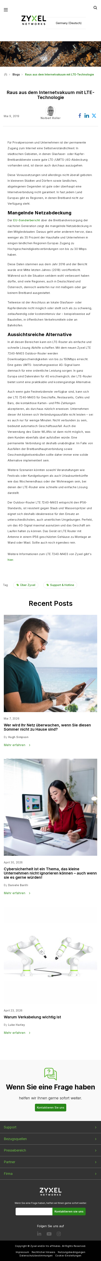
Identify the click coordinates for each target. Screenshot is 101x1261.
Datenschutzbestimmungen (36, 1255)
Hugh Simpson (18, 737)
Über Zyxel (27, 585)
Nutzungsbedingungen (71, 1252)
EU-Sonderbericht (26, 220)
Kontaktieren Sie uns (50, 1107)
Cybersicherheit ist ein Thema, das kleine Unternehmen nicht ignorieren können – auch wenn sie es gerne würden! (50, 873)
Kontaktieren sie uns (69, 1211)
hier (10, 560)
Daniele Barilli (18, 885)
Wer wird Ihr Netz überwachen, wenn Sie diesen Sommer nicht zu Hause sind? (47, 727)
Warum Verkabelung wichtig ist (32, 1017)
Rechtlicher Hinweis (43, 1252)
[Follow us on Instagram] (59, 1234)
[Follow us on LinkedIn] (39, 1234)
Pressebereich (15, 1150)
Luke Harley (16, 1025)
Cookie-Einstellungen (68, 1255)
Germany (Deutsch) (69, 23)
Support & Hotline (62, 585)
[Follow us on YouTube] (49, 1234)
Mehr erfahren (14, 745)
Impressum (22, 1252)
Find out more (25, 573)
